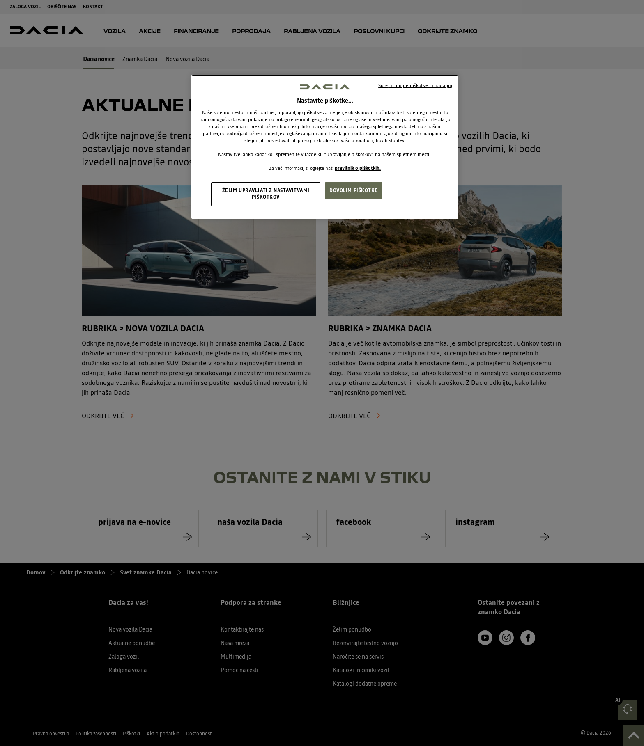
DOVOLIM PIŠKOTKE (353, 190)
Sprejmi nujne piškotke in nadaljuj (415, 85)
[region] (324, 147)
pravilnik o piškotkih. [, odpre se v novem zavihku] (358, 168)
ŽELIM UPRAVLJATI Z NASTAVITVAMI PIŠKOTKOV (266, 193)
